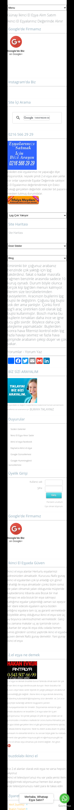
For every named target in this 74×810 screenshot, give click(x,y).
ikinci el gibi (34, 724)
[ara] (37, 117)
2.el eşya (46, 176)
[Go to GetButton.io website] (64, 806)
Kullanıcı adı (36, 481)
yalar (29, 172)
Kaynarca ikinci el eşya (21, 447)
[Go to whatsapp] (64, 798)
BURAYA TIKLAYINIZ (42, 409)
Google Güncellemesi (21, 454)
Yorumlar (14, 351)
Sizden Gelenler (18, 429)
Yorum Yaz (33, 351)
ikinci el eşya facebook (21, 441)
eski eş (21, 172)
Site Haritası (15, 233)
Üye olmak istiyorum (54, 506)
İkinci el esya (15, 571)
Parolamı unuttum (55, 502)
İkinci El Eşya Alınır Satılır (22, 435)
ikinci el (10, 741)
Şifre (39, 488)
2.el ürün (61, 698)
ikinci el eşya (18, 685)
